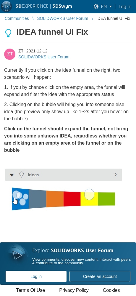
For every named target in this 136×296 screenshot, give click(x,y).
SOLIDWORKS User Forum (43, 57)
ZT (20, 51)
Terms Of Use (30, 290)
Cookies (111, 290)
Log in (36, 276)
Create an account (100, 276)
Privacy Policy (74, 290)
